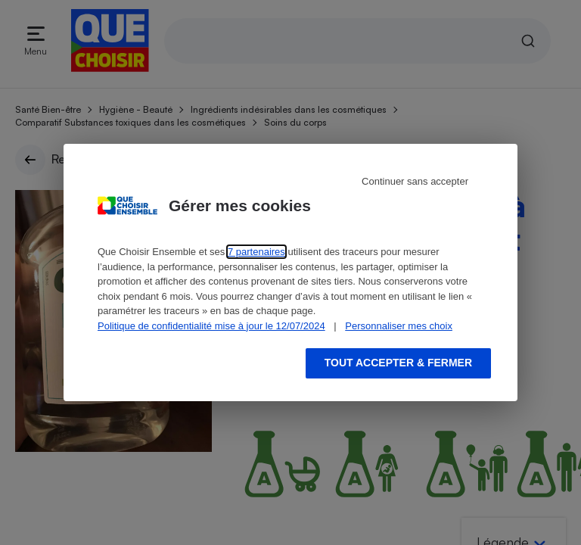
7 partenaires (256, 251)
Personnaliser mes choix (398, 326)
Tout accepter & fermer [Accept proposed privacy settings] (398, 363)
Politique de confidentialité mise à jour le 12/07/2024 (211, 326)
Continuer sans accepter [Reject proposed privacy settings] (415, 181)
